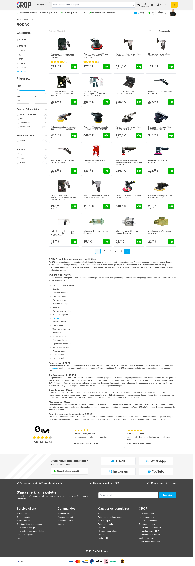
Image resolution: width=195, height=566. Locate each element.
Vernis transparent (105, 521)
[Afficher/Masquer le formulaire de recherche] (133, 5)
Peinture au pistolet (105, 524)
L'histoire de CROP (146, 514)
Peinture (101, 535)
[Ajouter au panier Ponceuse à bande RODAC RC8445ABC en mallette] (139, 102)
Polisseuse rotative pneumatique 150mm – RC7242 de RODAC (64, 128)
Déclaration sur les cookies (149, 535)
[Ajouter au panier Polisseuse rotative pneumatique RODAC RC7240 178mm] (139, 135)
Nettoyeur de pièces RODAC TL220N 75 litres (94, 161)
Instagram (118, 471)
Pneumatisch (32, 123)
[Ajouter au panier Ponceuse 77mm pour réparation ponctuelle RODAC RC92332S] (106, 135)
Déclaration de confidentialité (150, 528)
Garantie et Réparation (26, 535)
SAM (32, 154)
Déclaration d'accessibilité (149, 531)
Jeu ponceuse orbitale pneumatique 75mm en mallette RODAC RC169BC (63, 198)
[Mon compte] (163, 4)
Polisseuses (57, 318)
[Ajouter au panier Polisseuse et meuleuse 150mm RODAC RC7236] (139, 206)
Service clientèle (23, 521)
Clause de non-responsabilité (150, 542)
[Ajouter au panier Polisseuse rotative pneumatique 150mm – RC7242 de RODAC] (74, 135)
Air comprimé (32, 127)
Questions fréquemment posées (29, 524)
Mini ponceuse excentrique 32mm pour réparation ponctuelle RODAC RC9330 (129, 162)
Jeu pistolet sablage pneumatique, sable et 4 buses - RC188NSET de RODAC (95, 93)
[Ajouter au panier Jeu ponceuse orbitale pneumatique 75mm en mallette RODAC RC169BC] (74, 206)
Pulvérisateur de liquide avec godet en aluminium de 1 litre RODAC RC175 (62, 233)
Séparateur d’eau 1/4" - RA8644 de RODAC (95, 232)
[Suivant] (127, 251)
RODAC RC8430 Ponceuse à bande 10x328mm (62, 161)
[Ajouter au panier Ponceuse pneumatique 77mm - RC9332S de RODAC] (171, 135)
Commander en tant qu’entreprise (30, 528)
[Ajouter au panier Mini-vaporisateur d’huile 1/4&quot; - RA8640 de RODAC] (139, 241)
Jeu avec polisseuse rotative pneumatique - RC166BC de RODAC (62, 93)
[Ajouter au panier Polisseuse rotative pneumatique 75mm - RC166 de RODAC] (139, 66)
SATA (21, 59)
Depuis (20, 97)
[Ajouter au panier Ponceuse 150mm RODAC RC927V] (171, 171)
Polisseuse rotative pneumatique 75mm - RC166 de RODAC (128, 55)
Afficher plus (21, 71)
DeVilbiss (22, 67)
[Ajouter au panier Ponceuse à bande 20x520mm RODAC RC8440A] (171, 102)
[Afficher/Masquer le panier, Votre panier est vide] (174, 5)
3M (20, 55)
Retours (60, 524)
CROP (32, 158)
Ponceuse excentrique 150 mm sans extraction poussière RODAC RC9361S (95, 56)
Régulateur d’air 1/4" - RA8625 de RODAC (160, 232)
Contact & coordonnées (148, 521)
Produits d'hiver (104, 538)
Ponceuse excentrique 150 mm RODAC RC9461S (160, 197)
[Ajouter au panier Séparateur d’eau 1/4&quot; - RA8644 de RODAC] (106, 241)
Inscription (167, 495)
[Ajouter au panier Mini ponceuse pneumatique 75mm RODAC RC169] (171, 66)
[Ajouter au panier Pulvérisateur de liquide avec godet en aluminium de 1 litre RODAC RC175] (74, 241)
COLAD (22, 63)
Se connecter (22, 514)
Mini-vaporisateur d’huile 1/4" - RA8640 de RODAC (128, 232)
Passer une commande (66, 514)
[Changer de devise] (153, 4)
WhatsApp (156, 461)
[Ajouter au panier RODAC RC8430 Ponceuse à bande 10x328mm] (74, 171)
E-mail (118, 461)
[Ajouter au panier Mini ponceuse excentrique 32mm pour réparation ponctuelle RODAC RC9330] (139, 171)
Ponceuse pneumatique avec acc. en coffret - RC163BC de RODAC (62, 56)
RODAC (32, 162)
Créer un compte (23, 517)
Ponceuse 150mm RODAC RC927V (158, 161)
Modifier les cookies (146, 538)
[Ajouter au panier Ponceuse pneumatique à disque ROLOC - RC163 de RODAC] (106, 206)
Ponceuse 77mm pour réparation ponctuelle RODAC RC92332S (96, 128)
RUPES (22, 51)
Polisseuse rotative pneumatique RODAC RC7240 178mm (128, 128)
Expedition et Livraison (66, 521)
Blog (18, 538)
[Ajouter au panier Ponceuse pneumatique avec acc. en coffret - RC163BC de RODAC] (74, 66)
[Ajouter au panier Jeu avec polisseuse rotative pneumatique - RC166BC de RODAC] (74, 102)
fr (22, 561)
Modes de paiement (65, 517)
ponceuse (53, 368)
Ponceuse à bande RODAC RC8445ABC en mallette (126, 92)
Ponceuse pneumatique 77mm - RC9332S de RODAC (160, 128)
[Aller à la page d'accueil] (18, 19)
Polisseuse (102, 528)
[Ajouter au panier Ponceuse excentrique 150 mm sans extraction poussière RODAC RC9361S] (106, 66)
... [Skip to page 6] (115, 251)
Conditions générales (147, 524)
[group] (59, 62)
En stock (32, 140)
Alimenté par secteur (32, 114)
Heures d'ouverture (146, 517)
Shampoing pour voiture (107, 531)
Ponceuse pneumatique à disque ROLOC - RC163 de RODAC (96, 197)
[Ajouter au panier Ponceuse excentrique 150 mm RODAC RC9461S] (171, 206)
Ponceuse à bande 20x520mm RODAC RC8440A (160, 92)
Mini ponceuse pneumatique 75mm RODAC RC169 (159, 55)
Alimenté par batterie (32, 118)
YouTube (156, 471)
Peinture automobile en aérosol (110, 517)
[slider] (18, 90)
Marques (25, 19)
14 (121, 251)
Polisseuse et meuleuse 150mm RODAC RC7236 (128, 197)
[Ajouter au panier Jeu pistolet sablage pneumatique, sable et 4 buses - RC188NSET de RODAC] (106, 102)
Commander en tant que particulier (30, 531)
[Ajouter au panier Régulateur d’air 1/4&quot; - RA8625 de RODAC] (171, 241)
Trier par (153, 31)
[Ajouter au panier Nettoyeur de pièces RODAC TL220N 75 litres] (106, 171)
